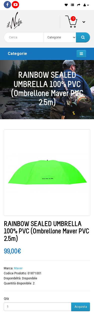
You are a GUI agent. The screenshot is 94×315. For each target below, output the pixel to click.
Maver (18, 268)
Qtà (6, 298)
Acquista (80, 306)
